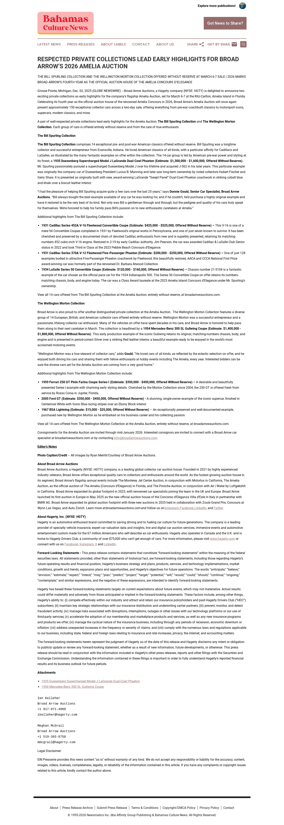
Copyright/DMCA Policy (179, 808)
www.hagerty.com (222, 539)
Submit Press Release (112, 808)
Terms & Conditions (144, 808)
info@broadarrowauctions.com (135, 438)
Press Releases (80, 44)
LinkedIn (200, 508)
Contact (141, 44)
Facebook (186, 508)
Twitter (218, 508)
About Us (165, 44)
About (54, 808)
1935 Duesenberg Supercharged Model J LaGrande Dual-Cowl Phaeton (90, 681)
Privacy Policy (209, 808)
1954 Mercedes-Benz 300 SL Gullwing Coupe (72, 687)
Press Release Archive (77, 808)
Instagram (172, 508)
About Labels (113, 44)
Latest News (49, 44)
